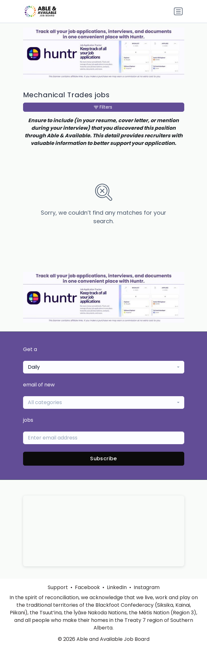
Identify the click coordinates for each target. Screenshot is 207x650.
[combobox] (103, 367)
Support (58, 587)
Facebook (87, 587)
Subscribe (103, 458)
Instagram (147, 587)
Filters (103, 107)
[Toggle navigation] (178, 11)
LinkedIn (117, 587)
